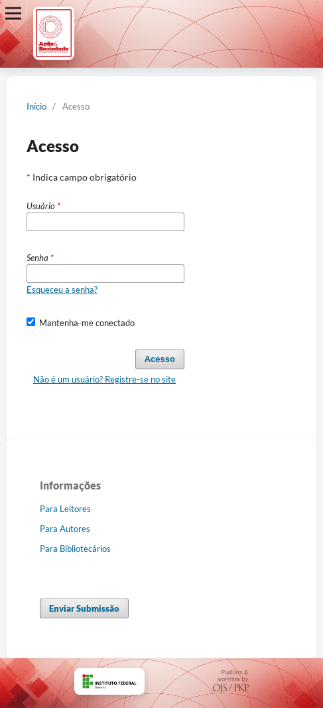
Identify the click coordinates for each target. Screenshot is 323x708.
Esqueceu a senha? (62, 289)
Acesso (160, 359)
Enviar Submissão (84, 608)
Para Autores (65, 528)
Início (36, 106)
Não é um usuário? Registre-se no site (104, 379)
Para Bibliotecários (75, 548)
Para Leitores (65, 508)
